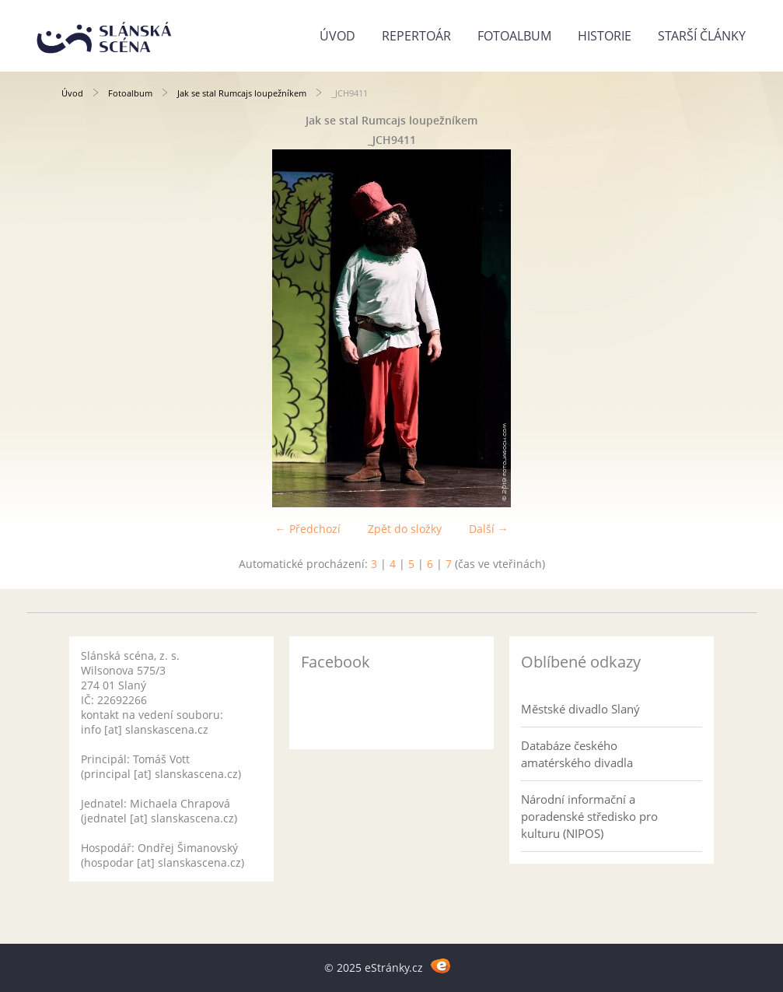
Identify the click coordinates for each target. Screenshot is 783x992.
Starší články (702, 35)
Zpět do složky (405, 528)
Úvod (337, 35)
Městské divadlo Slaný (580, 709)
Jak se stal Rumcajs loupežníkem (241, 93)
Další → (489, 528)
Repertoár (416, 35)
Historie (604, 35)
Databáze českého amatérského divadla (577, 754)
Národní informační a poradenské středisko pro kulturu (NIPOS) (589, 816)
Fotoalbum (514, 35)
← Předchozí (308, 528)
